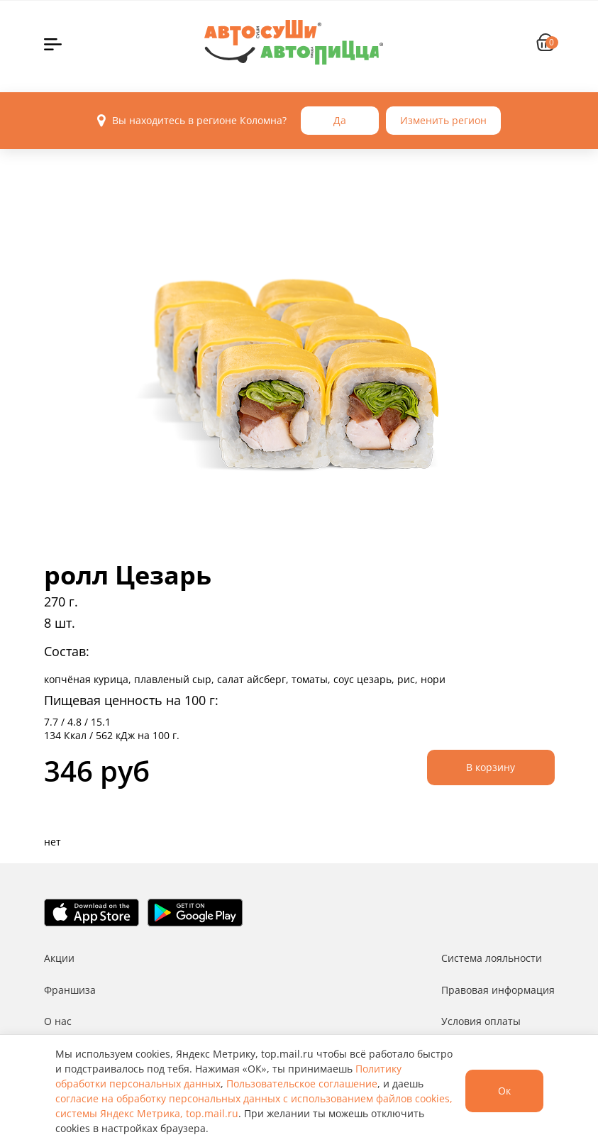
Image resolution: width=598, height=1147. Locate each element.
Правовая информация (498, 990)
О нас (58, 1021)
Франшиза (70, 990)
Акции (59, 958)
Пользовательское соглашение (301, 1083)
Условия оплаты (481, 1021)
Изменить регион (443, 120)
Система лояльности (491, 958)
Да (339, 120)
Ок (504, 1090)
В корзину (490, 767)
